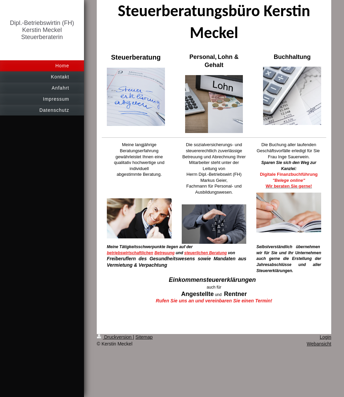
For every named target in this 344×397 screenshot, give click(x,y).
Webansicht (319, 343)
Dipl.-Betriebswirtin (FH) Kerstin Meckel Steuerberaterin (42, 30)
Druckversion (115, 337)
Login (325, 337)
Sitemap (144, 337)
